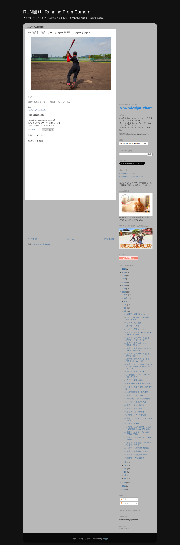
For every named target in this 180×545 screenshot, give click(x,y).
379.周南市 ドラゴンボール (135, 372)
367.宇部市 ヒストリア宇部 (135, 415)
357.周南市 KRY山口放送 (135, 458)
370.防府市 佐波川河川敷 (134, 405)
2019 (124, 272)
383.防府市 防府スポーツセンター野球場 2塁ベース (137, 349)
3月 (125, 472)
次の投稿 (32, 239)
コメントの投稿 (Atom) (41, 244)
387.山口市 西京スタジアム (135, 329)
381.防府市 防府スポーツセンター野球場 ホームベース (137, 360)
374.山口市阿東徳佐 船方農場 (136, 392)
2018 (124, 276)
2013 (124, 292)
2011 (124, 486)
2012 (124, 483)
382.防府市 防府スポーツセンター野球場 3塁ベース (137, 355)
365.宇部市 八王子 (131, 424)
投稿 (123, 499)
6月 (125, 462)
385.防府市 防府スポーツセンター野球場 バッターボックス (137, 339)
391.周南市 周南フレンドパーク (137, 314)
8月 (125, 308)
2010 (124, 489)
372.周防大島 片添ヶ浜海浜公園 (137, 399)
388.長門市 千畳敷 (131, 326)
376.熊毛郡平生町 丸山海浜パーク (137, 383)
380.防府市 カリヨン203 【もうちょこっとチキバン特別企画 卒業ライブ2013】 (138, 366)
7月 (125, 311)
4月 (125, 469)
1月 (125, 478)
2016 (124, 282)
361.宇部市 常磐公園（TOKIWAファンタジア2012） (137, 444)
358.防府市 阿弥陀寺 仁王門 (135, 455)
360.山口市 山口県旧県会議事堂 (137, 448)
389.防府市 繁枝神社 (132, 323)
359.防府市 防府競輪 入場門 (136, 451)
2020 (124, 269)
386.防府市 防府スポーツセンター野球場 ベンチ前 (137, 334)
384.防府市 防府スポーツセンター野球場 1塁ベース (137, 344)
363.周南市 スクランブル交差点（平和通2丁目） (137, 433)
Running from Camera (127, 173)
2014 (124, 289)
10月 (126, 301)
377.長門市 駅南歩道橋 (134, 380)
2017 (124, 279)
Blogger (105, 539)
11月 (126, 298)
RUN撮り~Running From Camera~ (58, 11)
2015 (124, 285)
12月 (126, 295)
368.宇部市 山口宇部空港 (134, 412)
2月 (125, 475)
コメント (125, 503)
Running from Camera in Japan (131, 176)
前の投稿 (109, 239)
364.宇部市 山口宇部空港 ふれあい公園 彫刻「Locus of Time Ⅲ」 (137, 428)
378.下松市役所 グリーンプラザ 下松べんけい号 (137, 376)
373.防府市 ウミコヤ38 (133, 395)
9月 (125, 305)
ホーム (70, 239)
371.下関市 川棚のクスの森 (135, 402)
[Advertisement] (70, 218)
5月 (125, 465)
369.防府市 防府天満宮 (133, 408)
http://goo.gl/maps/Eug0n (37, 110)
